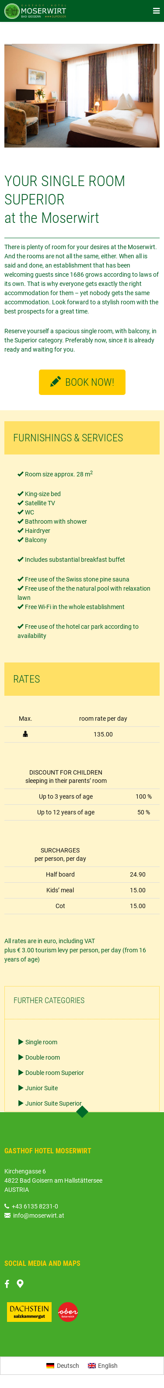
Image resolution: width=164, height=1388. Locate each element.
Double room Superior (54, 1072)
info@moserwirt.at (34, 1215)
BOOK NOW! (82, 382)
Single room (41, 1042)
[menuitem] (63, 1365)
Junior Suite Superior (53, 1103)
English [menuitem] (108, 1365)
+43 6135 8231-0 (35, 1206)
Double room (42, 1057)
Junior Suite (41, 1088)
